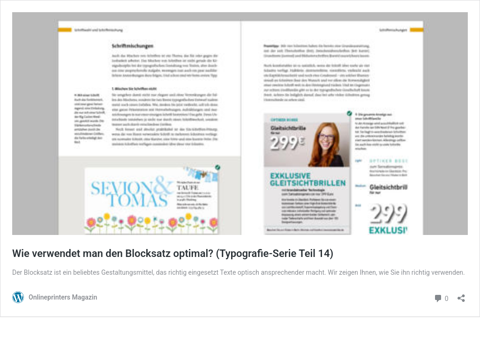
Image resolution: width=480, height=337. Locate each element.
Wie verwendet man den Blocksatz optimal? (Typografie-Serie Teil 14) (172, 253)
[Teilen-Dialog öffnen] (461, 295)
